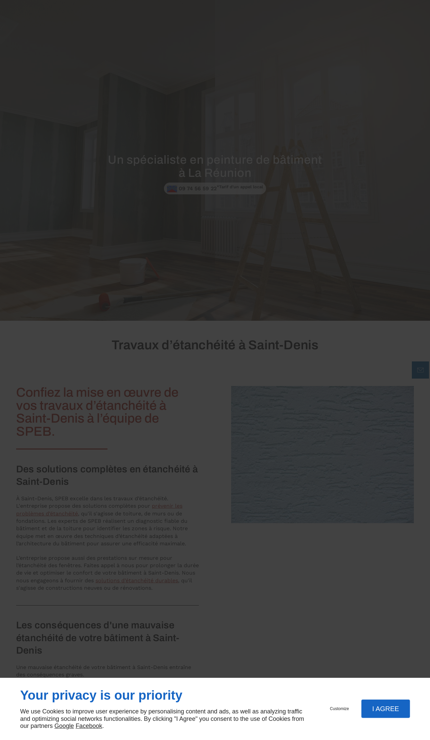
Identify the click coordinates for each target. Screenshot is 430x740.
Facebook (89, 726)
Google (64, 726)
